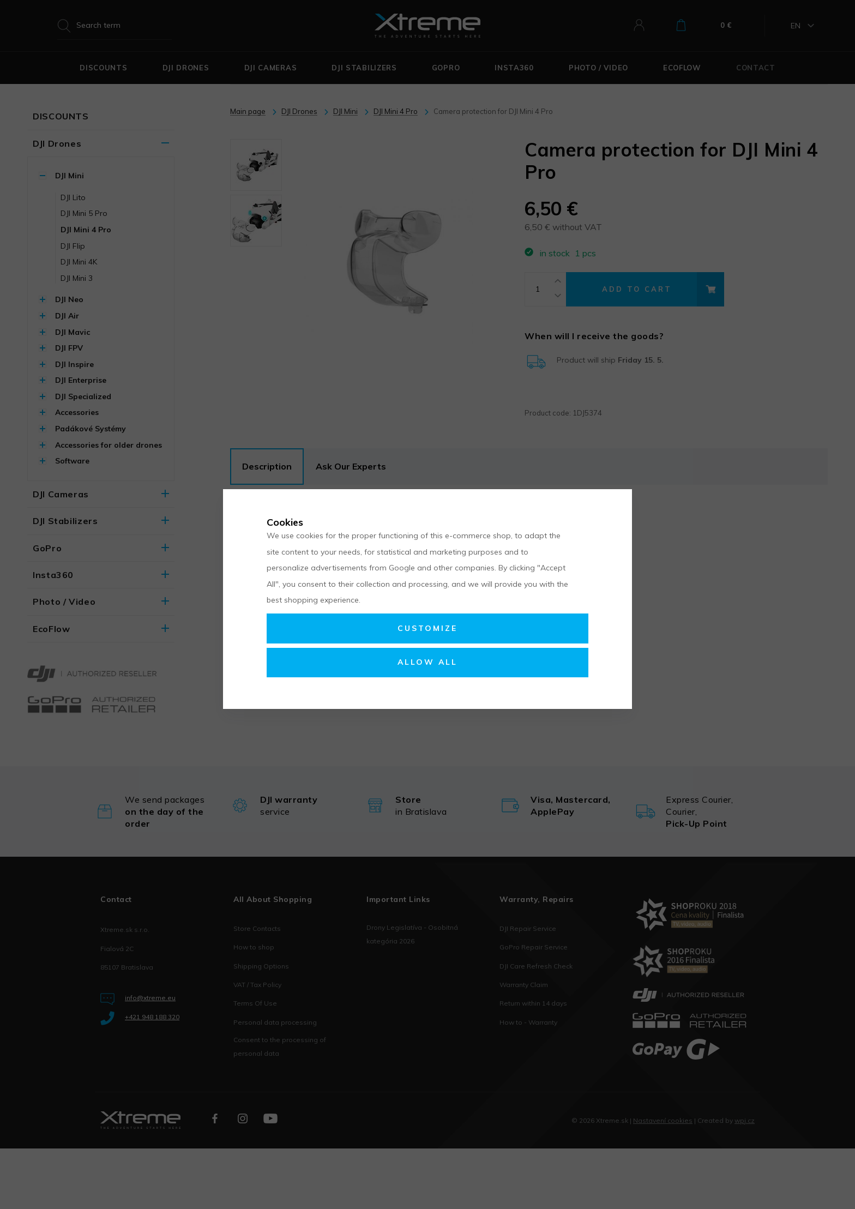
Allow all (427, 662)
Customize (427, 628)
